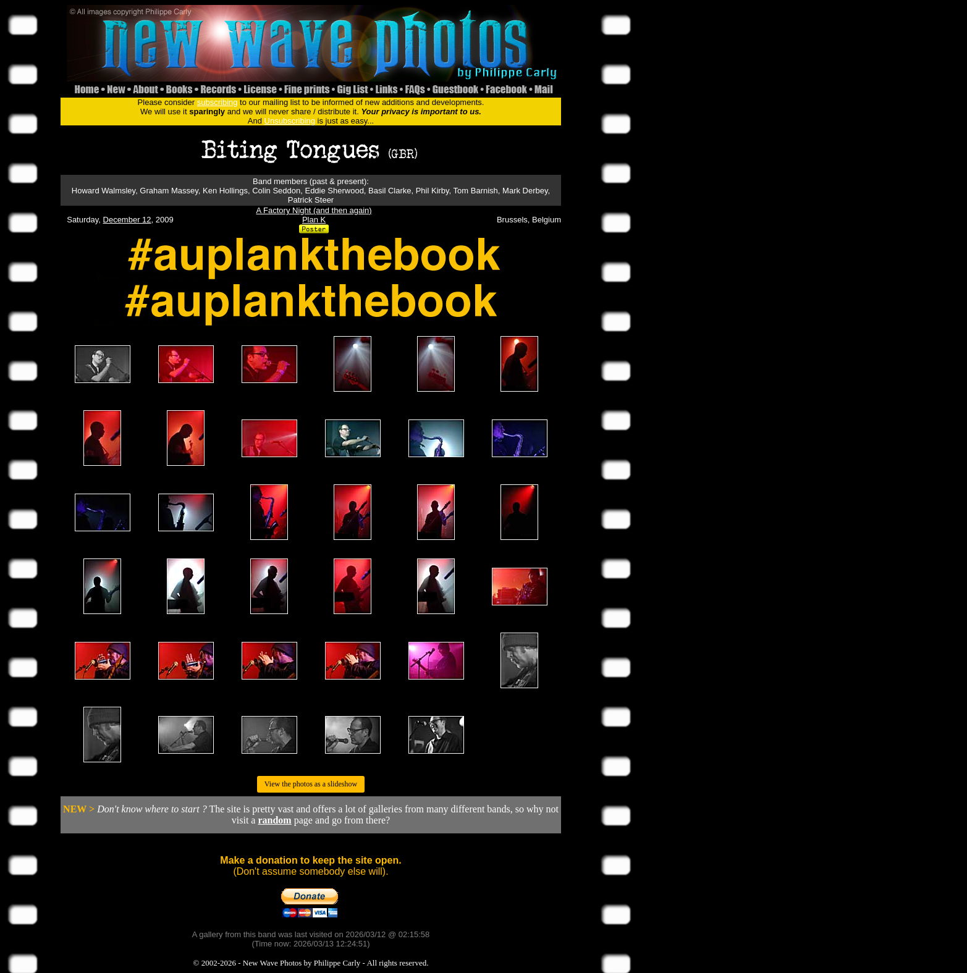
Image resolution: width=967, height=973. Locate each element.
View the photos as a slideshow (310, 784)
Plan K (314, 219)
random (274, 820)
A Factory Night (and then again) (314, 210)
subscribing (217, 102)
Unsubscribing (289, 120)
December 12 (127, 219)
